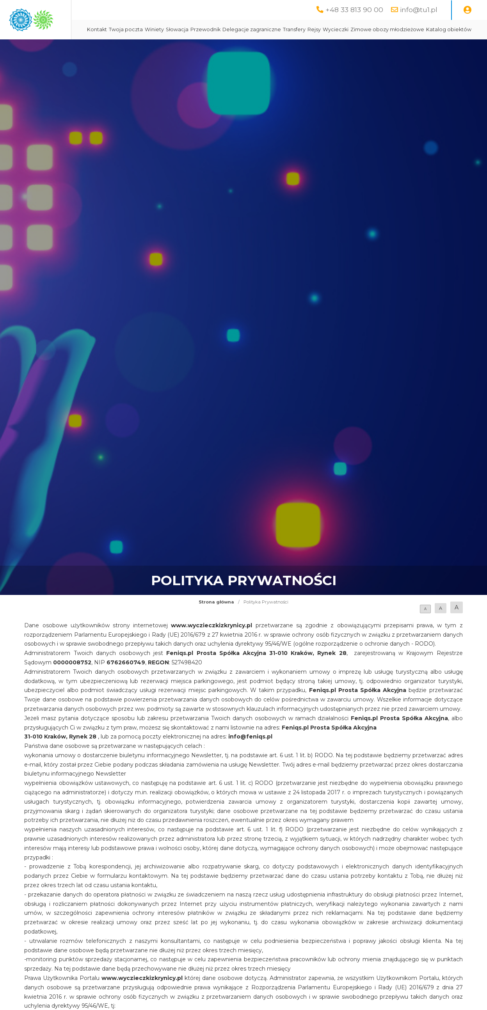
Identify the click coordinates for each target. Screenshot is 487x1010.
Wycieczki (405, 29)
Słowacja (246, 29)
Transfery (363, 29)
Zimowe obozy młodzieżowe (193, 49)
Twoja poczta (195, 29)
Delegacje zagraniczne (321, 29)
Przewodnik (275, 29)
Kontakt (166, 29)
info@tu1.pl (418, 9)
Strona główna (216, 621)
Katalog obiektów (254, 49)
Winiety (223, 29)
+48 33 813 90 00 (354, 9)
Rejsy (383, 29)
